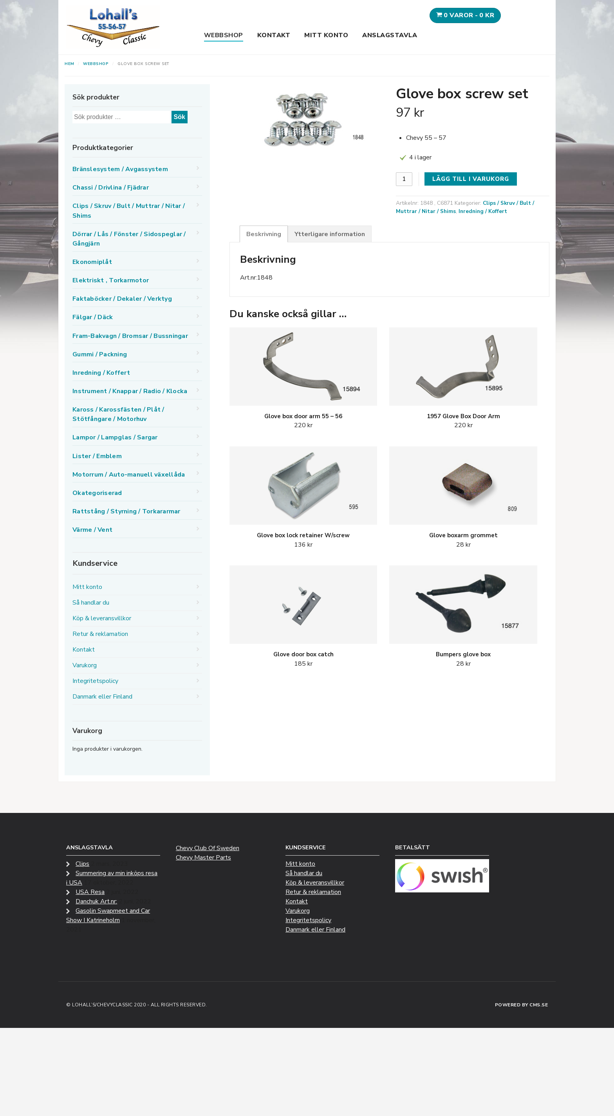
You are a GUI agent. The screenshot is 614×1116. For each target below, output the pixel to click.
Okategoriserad (97, 493)
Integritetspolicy (95, 681)
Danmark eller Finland (102, 696)
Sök (179, 117)
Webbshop (223, 35)
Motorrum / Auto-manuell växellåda (128, 474)
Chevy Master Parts (203, 857)
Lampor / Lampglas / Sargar (115, 437)
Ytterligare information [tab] (329, 234)
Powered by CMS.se (521, 1005)
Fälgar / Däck (92, 317)
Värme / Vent (92, 529)
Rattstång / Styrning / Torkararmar (126, 511)
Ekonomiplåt (92, 262)
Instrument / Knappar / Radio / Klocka (129, 391)
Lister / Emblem (97, 456)
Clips (82, 864)
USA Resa (90, 892)
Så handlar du (90, 602)
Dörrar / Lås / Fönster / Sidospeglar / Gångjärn (129, 239)
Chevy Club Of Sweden (207, 848)
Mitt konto (326, 35)
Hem (69, 64)
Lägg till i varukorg (470, 179)
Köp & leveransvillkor (101, 618)
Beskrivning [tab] (263, 234)
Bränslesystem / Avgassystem (120, 169)
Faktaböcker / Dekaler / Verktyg (122, 298)
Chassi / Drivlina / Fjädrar (110, 187)
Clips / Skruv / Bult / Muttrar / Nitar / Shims (128, 211)
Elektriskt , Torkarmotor (110, 280)
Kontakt (274, 35)
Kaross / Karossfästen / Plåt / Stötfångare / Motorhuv (118, 414)
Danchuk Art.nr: (96, 901)
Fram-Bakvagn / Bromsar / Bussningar (130, 336)
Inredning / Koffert (483, 211)
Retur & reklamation (100, 634)
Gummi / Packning (99, 354)
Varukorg (84, 665)
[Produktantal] (404, 179)
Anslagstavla (389, 35)
